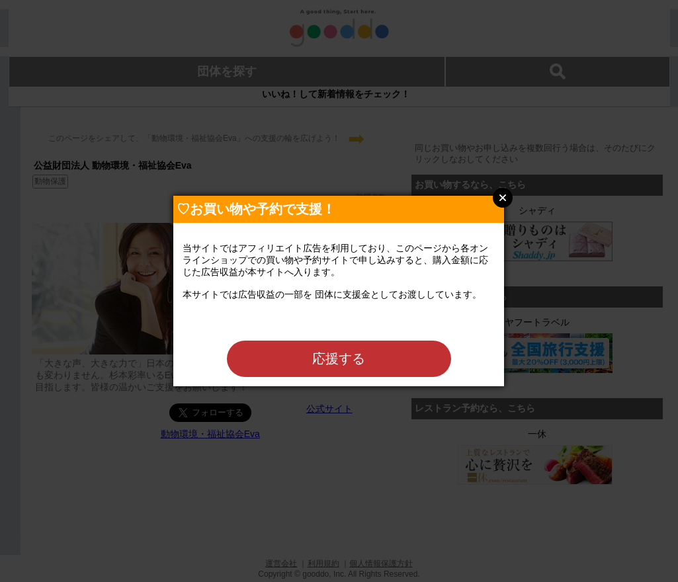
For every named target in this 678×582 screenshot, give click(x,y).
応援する (338, 358)
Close (503, 198)
